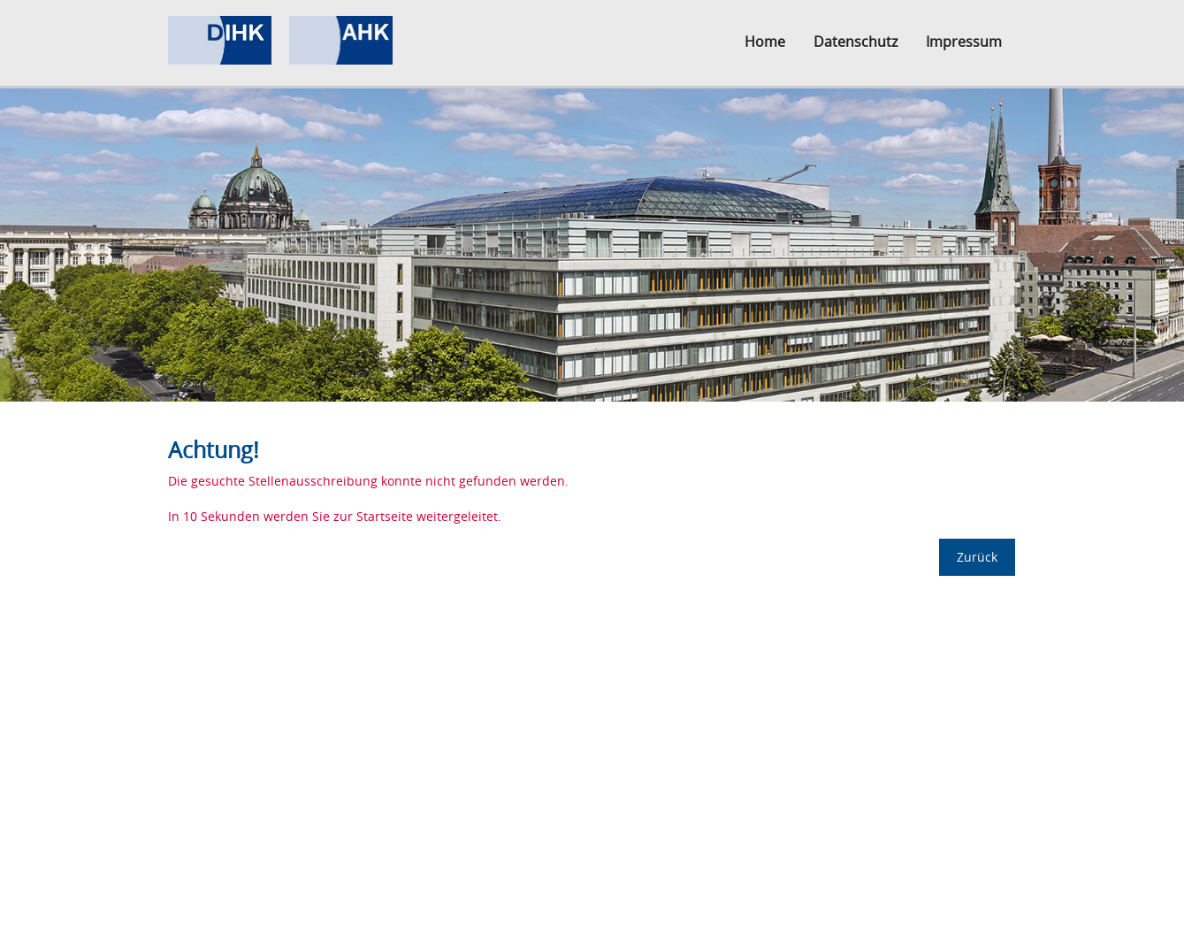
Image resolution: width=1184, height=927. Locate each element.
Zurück (977, 556)
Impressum (964, 41)
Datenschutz (856, 41)
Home (765, 41)
